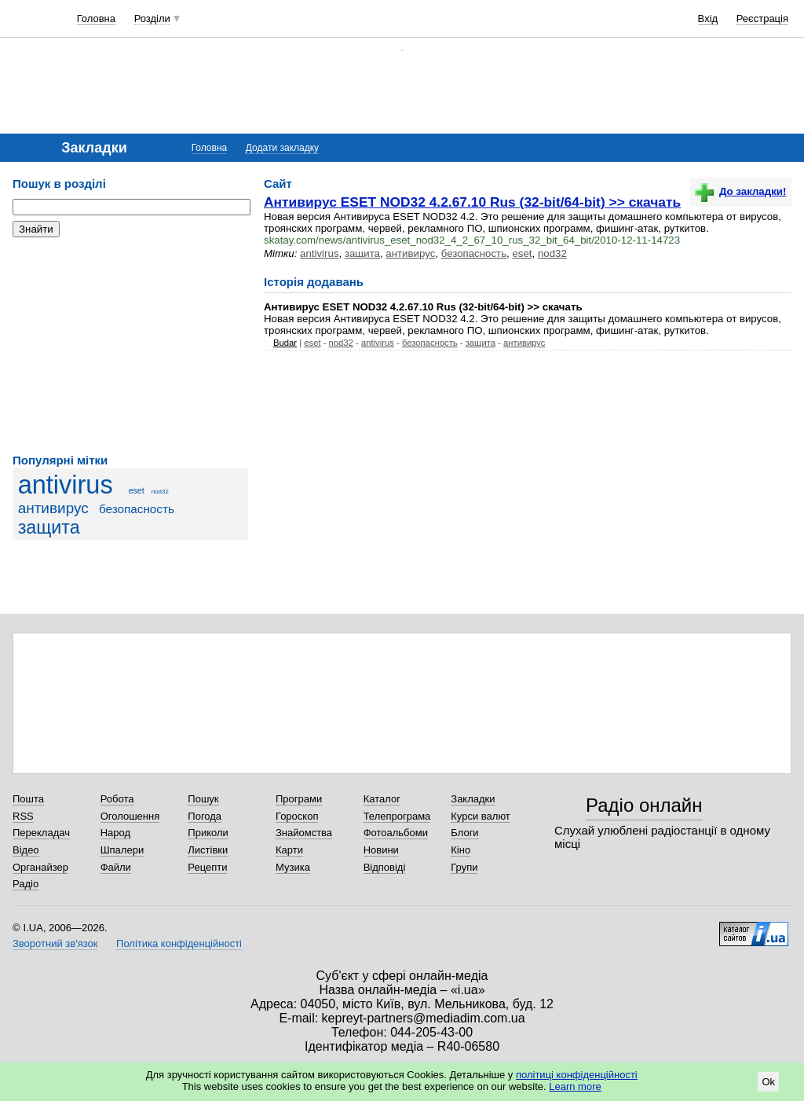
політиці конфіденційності (577, 1075)
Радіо (25, 884)
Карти (289, 850)
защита (49, 527)
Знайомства (304, 833)
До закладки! (740, 191)
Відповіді (385, 867)
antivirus (65, 485)
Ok (768, 1082)
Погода (204, 816)
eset (136, 490)
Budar (285, 342)
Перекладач (41, 833)
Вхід (708, 18)
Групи (464, 867)
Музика (293, 867)
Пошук (203, 799)
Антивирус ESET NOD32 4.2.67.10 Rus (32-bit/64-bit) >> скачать (472, 202)
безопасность (136, 509)
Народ (115, 833)
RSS (23, 816)
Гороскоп (297, 816)
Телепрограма (397, 816)
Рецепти (207, 867)
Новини (381, 850)
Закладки (473, 799)
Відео (26, 850)
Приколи (208, 833)
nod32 (160, 491)
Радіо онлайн (644, 805)
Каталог (382, 799)
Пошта (28, 799)
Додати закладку (282, 147)
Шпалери (122, 850)
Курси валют (480, 816)
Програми (299, 799)
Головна (96, 18)
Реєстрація (762, 18)
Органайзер (40, 867)
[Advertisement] (130, 346)
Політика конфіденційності (179, 943)
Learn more (575, 1086)
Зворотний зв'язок (55, 943)
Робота (117, 799)
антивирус (53, 508)
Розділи (152, 18)
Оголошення (130, 816)
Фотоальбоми (396, 833)
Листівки (208, 850)
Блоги (464, 833)
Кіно (460, 850)
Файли (115, 867)
